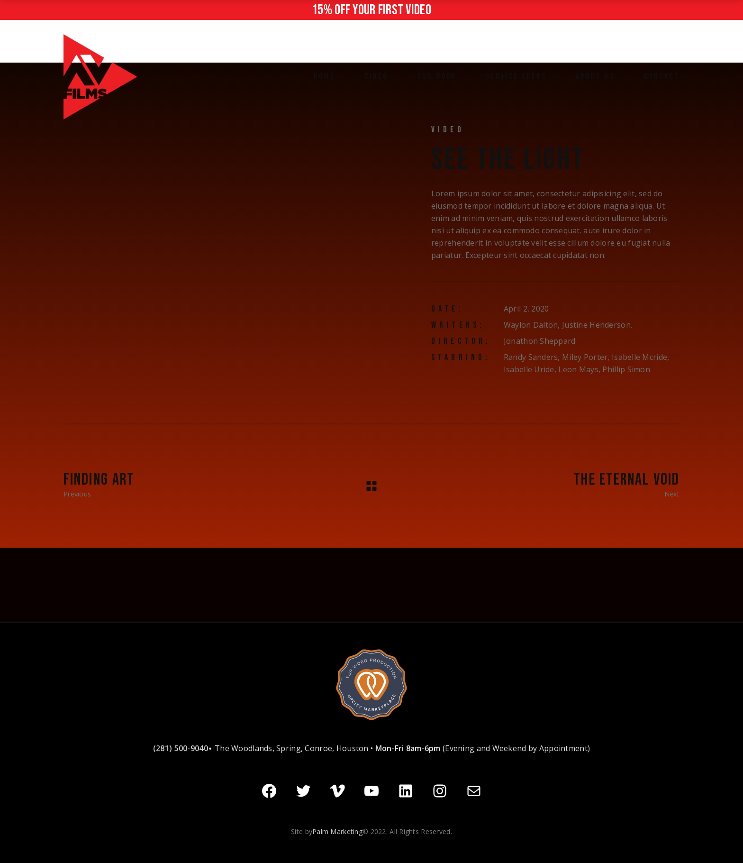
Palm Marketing (337, 830)
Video (447, 130)
